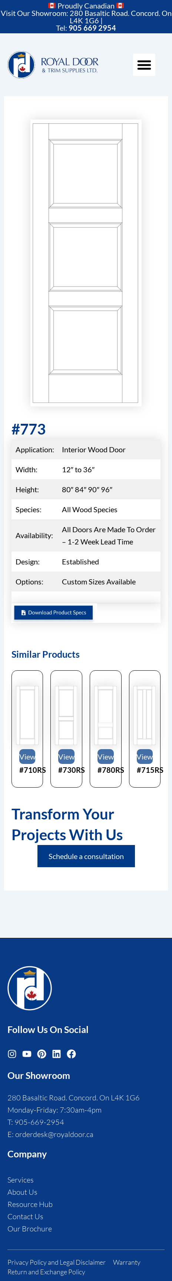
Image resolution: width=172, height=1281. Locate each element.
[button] (144, 65)
